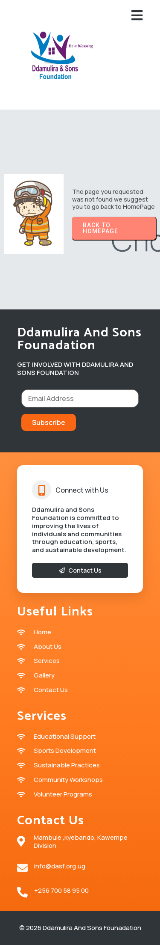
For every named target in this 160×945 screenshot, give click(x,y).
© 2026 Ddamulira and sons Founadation (80, 927)
